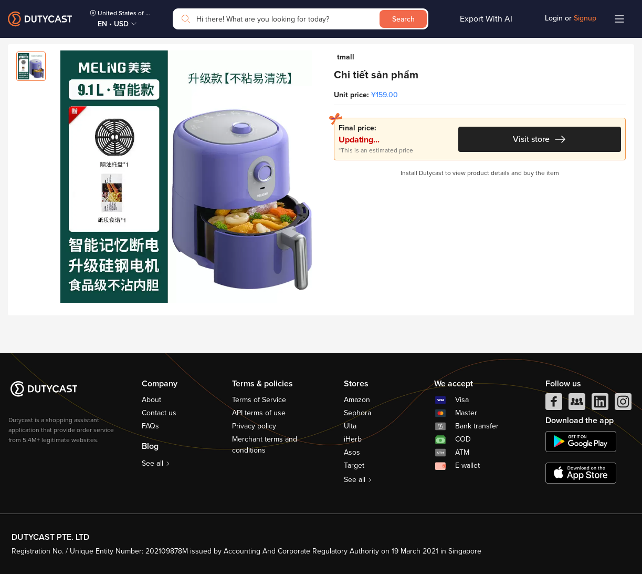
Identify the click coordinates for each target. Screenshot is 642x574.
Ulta (350, 426)
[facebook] (553, 404)
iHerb (353, 439)
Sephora (357, 412)
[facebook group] (577, 404)
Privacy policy (254, 426)
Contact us (159, 412)
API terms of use (259, 412)
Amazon (357, 399)
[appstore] (580, 473)
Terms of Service (259, 399)
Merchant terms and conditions (264, 445)
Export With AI (486, 19)
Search (403, 19)
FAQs (150, 426)
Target (354, 465)
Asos (352, 452)
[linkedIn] (600, 404)
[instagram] (623, 404)
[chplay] (580, 441)
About (151, 399)
